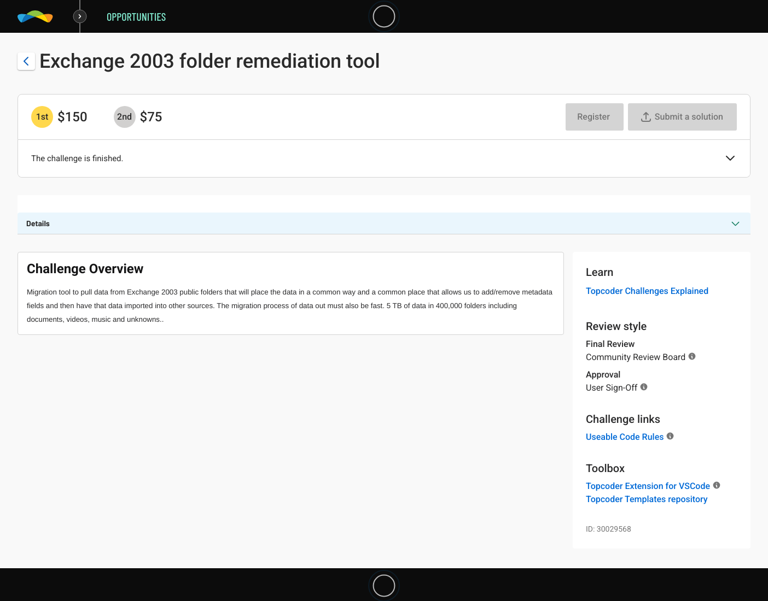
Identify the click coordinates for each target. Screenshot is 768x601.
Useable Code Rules (625, 437)
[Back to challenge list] (26, 61)
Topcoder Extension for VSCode (648, 486)
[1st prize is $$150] (42, 117)
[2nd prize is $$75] (125, 117)
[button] (730, 159)
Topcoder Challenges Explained (647, 291)
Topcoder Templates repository (647, 499)
